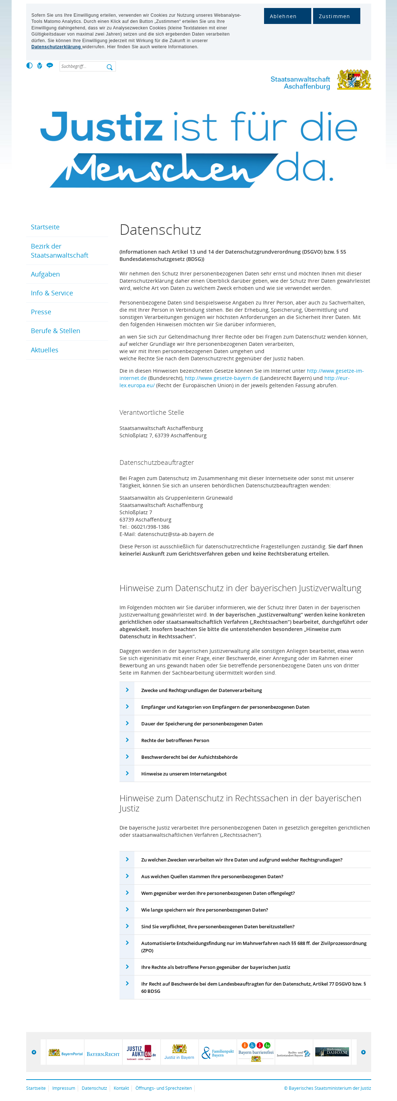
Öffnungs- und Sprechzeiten (163, 1088)
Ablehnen (283, 16)
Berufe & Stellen (55, 330)
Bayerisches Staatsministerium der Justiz (330, 1088)
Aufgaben (45, 274)
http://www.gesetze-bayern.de (222, 377)
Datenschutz (94, 1088)
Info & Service (52, 292)
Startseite (45, 226)
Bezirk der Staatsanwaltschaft (59, 250)
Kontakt (121, 1088)
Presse (41, 311)
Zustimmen (335, 16)
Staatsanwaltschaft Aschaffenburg (307, 81)
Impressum (63, 1088)
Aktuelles (44, 349)
